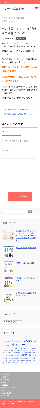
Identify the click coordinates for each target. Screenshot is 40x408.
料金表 (4, 382)
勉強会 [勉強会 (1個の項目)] (9, 352)
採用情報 (5, 385)
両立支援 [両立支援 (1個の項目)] (11, 350)
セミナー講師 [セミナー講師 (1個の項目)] (13, 348)
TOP (13, 18)
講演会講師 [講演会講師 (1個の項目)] (16, 362)
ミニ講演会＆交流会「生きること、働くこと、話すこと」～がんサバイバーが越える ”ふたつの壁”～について (26, 235)
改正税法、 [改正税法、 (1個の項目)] (25, 358)
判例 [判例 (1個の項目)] (18, 350)
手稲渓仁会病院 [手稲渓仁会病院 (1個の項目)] (15, 358)
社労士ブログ (20, 39)
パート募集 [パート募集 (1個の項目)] (23, 348)
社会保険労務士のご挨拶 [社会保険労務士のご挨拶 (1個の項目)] (24, 360)
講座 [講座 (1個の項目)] (9, 362)
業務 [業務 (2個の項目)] (33, 358)
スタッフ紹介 (6, 395)
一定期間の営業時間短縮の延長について (20, 109)
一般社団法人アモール (9, 387)
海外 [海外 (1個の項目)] (6, 360)
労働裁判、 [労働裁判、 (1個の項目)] (25, 350)
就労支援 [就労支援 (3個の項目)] (26, 355)
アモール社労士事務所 (13, 8)
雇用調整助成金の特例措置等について (19, 114)
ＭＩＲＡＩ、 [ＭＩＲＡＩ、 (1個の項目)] (25, 362)
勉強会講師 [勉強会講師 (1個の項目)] (17, 352)
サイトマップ (6, 393)
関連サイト (5, 390)
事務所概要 (5, 379)
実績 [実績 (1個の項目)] (18, 355)
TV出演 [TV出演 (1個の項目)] (7, 341)
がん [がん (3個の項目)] (14, 341)
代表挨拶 (6, 374)
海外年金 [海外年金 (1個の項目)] (12, 360)
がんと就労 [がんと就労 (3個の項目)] (26, 341)
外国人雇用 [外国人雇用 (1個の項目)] (10, 355)
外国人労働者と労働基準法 (26, 248)
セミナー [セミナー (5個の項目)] (18, 344)
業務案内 (5, 377)
